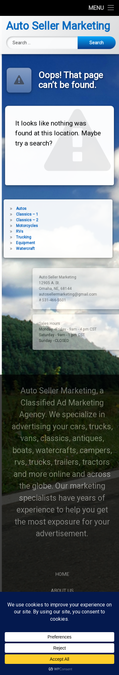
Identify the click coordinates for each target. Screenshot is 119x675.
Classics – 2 (22, 220)
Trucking (18, 237)
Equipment (20, 243)
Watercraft (20, 248)
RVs (14, 231)
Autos (16, 208)
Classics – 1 (22, 214)
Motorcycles (22, 226)
